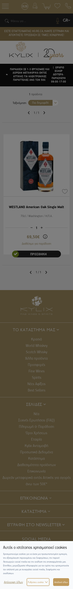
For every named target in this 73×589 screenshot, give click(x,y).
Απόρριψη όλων (13, 582)
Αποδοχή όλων (61, 582)
